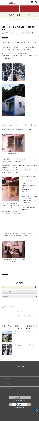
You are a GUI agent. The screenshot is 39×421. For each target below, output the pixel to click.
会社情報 (32, 3)
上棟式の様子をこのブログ (10, 53)
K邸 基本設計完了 (9, 306)
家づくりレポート (21, 19)
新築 (29, 19)
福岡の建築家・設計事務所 (7, 388)
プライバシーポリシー (6, 384)
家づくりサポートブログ (10, 19)
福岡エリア (34, 19)
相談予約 (36, 3)
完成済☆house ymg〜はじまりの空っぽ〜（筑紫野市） (21, 32)
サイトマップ (4, 391)
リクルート (4, 381)
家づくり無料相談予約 (6, 378)
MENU (3, 3)
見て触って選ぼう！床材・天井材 (27, 316)
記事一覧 (19, 311)
